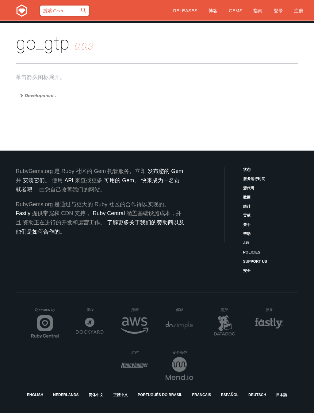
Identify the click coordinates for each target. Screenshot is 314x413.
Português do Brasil (160, 395)
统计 (247, 206)
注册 (298, 10)
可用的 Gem (119, 180)
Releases (185, 10)
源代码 (248, 188)
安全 (247, 271)
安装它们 (34, 180)
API (246, 243)
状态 (247, 169)
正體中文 (120, 395)
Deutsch (257, 395)
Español (230, 395)
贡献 (247, 215)
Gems (235, 10)
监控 (229, 309)
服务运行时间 (254, 179)
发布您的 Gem (165, 171)
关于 (247, 224)
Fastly (23, 213)
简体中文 (96, 395)
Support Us (255, 261)
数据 (247, 197)
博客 (213, 10)
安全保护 (182, 352)
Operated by (47, 312)
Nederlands (65, 395)
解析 (184, 309)
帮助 (247, 234)
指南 (257, 10)
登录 (278, 10)
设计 (95, 309)
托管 (139, 309)
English (35, 395)
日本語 (281, 395)
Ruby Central (109, 213)
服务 (273, 309)
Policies (251, 252)
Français (201, 395)
